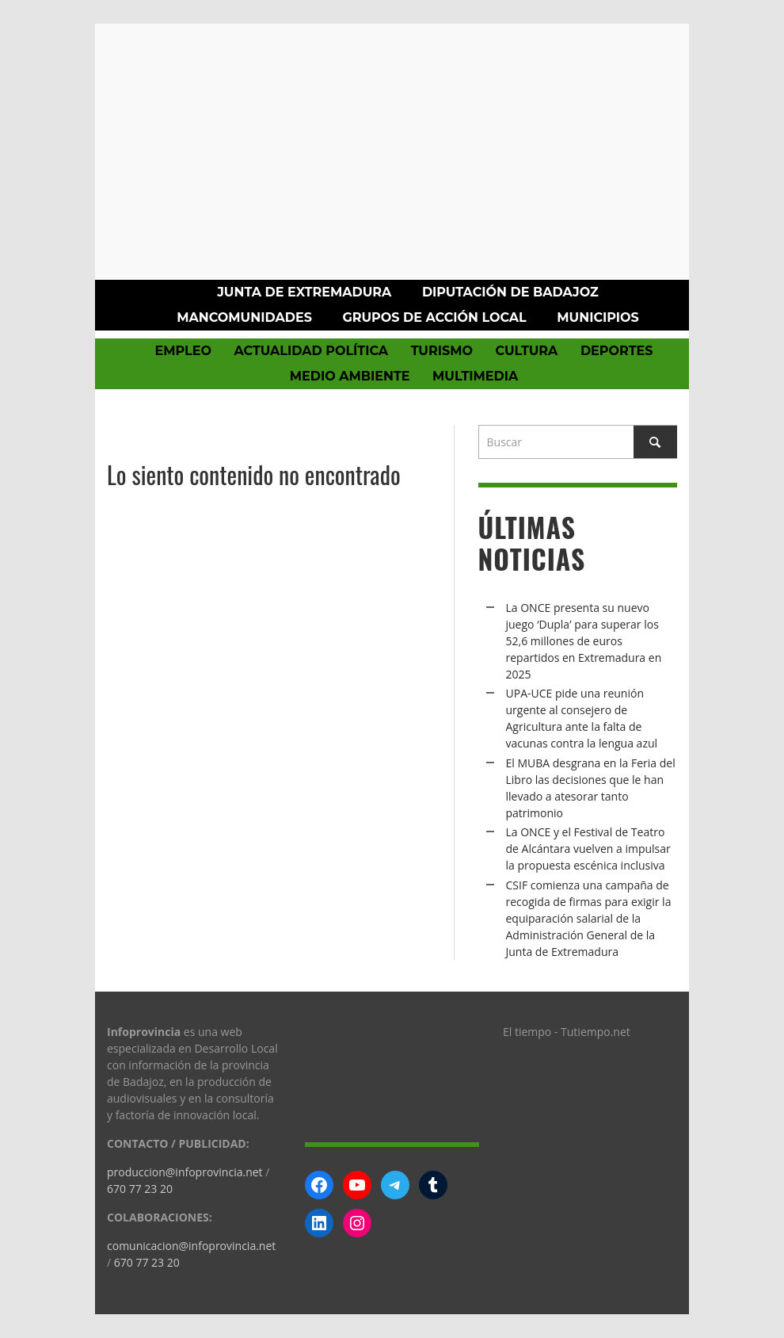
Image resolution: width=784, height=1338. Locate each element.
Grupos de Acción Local (434, 317)
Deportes (616, 350)
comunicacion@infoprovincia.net (191, 1245)
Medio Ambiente (350, 376)
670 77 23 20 (140, 1188)
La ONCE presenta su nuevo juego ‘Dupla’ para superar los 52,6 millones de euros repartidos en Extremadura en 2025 (584, 641)
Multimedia (475, 376)
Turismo (442, 350)
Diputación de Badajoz (510, 292)
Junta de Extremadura (304, 292)
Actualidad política (311, 350)
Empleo (182, 350)
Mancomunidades (244, 317)
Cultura (526, 350)
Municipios (597, 317)
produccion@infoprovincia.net (185, 1171)
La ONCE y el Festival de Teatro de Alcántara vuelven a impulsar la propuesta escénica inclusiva (588, 848)
